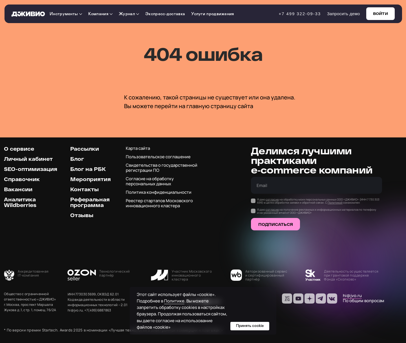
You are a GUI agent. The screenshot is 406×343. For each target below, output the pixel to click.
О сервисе (19, 149)
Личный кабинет (28, 159)
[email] (316, 185)
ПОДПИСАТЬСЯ (275, 224)
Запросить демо (343, 13)
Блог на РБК (88, 169)
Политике (174, 301)
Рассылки (84, 149)
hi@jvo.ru (352, 296)
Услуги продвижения (212, 14)
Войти (380, 13)
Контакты (84, 189)
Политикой (335, 202)
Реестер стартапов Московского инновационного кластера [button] (159, 203)
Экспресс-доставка (165, 14)
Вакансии (18, 189)
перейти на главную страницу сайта (204, 106)
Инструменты (66, 14)
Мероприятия (90, 179)
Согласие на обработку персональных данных (150, 181)
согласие (272, 199)
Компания (100, 14)
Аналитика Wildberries (20, 202)
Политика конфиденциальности (158, 192)
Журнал (129, 14)
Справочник (22, 179)
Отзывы (81, 215)
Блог (77, 159)
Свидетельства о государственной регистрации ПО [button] (161, 167)
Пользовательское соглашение (158, 157)
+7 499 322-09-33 (300, 13)
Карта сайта (138, 148)
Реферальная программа (90, 202)
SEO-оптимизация (30, 169)
